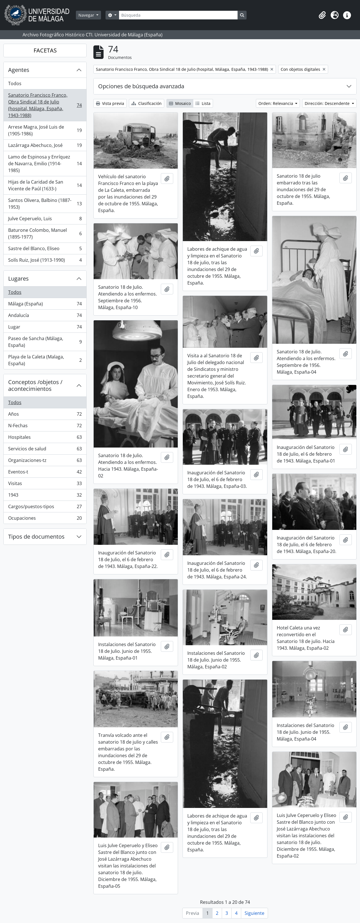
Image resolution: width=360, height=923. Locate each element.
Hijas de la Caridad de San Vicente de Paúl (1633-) (45, 185)
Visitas (45, 484)
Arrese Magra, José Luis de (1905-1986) (45, 130)
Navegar (86, 15)
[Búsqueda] (178, 15)
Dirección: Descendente (328, 103)
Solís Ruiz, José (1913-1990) (45, 261)
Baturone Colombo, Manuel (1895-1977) (45, 233)
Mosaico (180, 103)
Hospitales (45, 438)
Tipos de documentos (36, 536)
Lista (203, 103)
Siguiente (254, 913)
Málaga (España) (45, 305)
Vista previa (110, 103)
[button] (322, 15)
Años (45, 415)
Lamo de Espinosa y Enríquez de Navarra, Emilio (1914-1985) (45, 163)
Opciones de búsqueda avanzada (141, 86)
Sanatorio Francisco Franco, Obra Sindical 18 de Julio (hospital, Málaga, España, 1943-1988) (45, 105)
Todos (14, 83)
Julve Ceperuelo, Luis (45, 219)
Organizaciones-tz (45, 461)
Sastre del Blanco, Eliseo (45, 249)
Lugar (45, 328)
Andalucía (45, 316)
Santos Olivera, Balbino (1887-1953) (45, 203)
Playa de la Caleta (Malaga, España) (45, 360)
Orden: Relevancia (276, 103)
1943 (45, 496)
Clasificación (146, 103)
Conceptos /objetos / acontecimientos (35, 385)
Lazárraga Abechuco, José (45, 146)
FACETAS (45, 50)
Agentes (18, 70)
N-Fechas (45, 426)
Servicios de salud (45, 450)
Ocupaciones (45, 519)
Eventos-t (45, 473)
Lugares (18, 278)
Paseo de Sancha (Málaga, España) (45, 341)
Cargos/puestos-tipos (45, 507)
